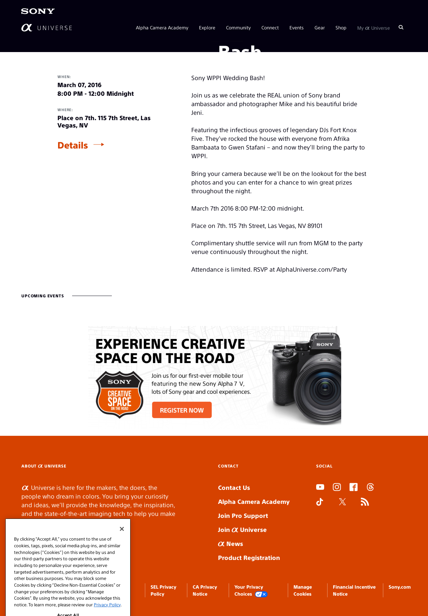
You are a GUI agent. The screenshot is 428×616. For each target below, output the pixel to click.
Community (238, 27)
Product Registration (249, 557)
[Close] (122, 545)
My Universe (373, 27)
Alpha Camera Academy (162, 27)
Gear (319, 27)
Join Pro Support (243, 515)
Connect (270, 27)
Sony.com (400, 587)
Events (296, 27)
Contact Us (234, 487)
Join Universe (242, 529)
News (230, 543)
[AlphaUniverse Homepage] (46, 27)
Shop (341, 27)
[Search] (401, 27)
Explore (207, 27)
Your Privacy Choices (251, 590)
